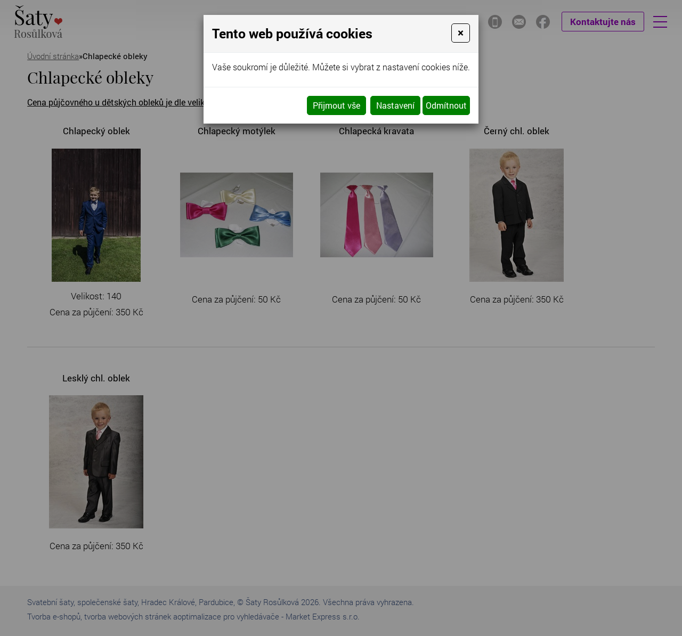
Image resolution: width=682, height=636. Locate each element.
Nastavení (395, 105)
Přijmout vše (336, 105)
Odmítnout (446, 105)
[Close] (460, 33)
